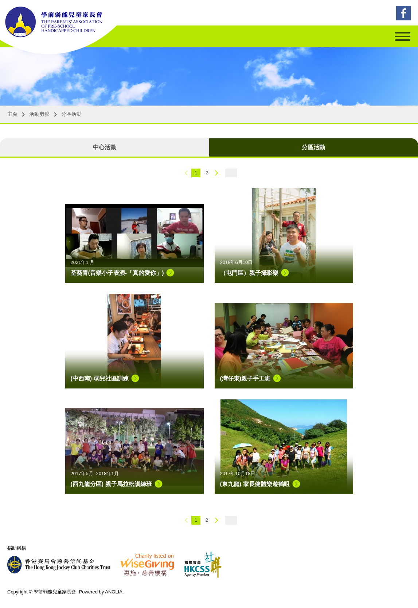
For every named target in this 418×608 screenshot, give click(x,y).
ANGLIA (113, 592)
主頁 (12, 114)
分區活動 (71, 114)
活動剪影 (39, 114)
